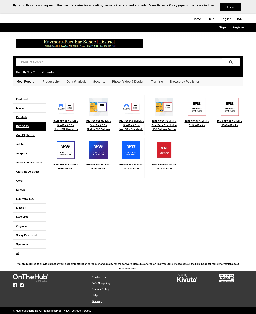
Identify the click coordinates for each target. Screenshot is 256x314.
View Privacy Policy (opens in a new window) (181, 5)
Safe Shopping (101, 283)
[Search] (231, 62)
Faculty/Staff (25, 72)
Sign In (224, 27)
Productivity (51, 82)
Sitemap (97, 301)
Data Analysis (76, 82)
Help (211, 19)
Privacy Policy (100, 289)
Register (238, 27)
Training (157, 82)
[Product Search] (119, 62)
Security (99, 82)
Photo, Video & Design (128, 82)
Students (47, 72)
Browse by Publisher (184, 82)
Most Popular (26, 82)
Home (196, 19)
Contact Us (99, 277)
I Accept (233, 7)
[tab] (29, 99)
